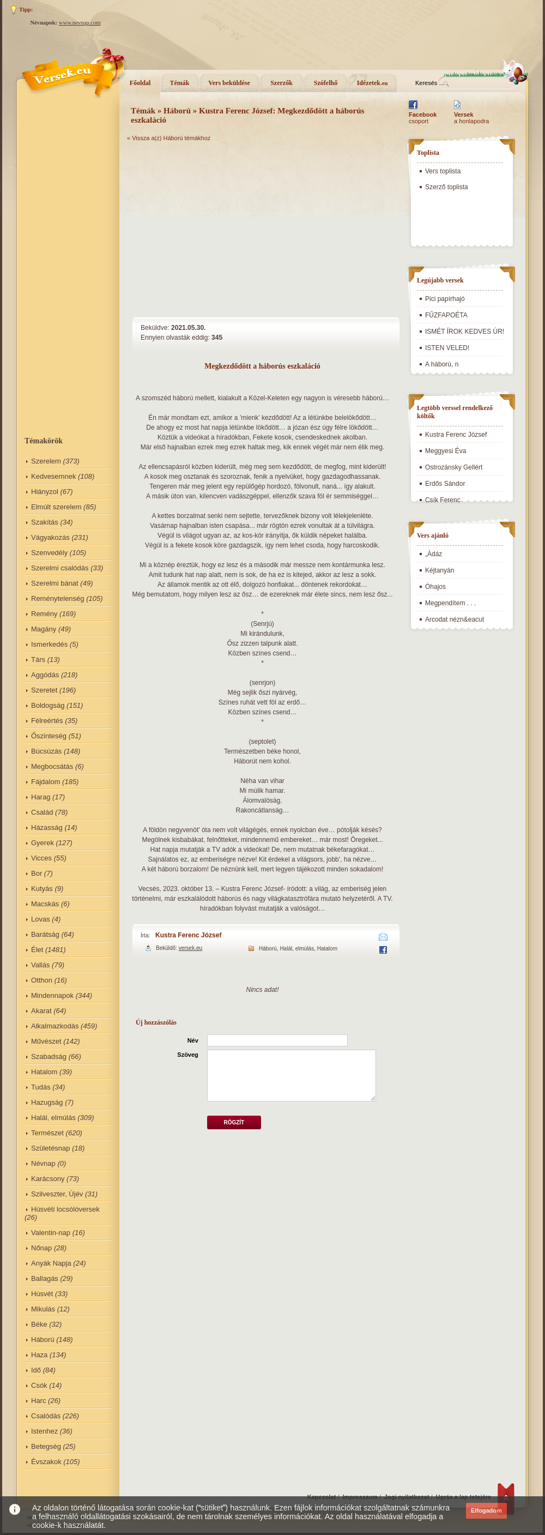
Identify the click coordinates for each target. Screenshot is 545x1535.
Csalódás (45, 1416)
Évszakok (46, 1462)
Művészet (46, 1041)
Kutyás (42, 888)
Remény (44, 614)
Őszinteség (48, 736)
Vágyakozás (50, 537)
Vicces (41, 858)
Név (192, 1040)
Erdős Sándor (445, 483)
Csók (39, 1385)
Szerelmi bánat (54, 583)
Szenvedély (49, 553)
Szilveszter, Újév (57, 1194)
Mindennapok (52, 995)
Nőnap (41, 1248)
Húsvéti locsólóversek (65, 1209)
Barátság (45, 934)
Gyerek (42, 843)
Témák (180, 83)
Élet (37, 950)
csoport (423, 117)
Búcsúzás (46, 751)
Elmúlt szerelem (56, 507)
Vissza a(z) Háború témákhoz (171, 138)
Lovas (40, 919)
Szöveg (187, 1054)
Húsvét (42, 1294)
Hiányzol (44, 491)
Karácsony (47, 1179)
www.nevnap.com (80, 23)
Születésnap (50, 1148)
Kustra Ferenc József (188, 935)
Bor (36, 873)
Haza (39, 1355)
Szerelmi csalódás (60, 568)
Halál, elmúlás (53, 1117)
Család (42, 812)
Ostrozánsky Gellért (453, 467)
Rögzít (233, 1122)
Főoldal (140, 83)
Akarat (41, 1011)
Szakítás (44, 522)
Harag (40, 797)
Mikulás (43, 1309)
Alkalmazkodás (54, 1026)
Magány (43, 629)
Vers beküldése (229, 83)
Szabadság (48, 1056)
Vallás (40, 965)
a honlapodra (471, 117)
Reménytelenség (57, 598)
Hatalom (44, 1072)
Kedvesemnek (53, 476)
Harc (38, 1400)
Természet (47, 1133)
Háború (43, 1339)
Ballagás (44, 1278)
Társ (38, 659)
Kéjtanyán (439, 570)
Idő (36, 1370)
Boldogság (47, 705)
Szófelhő (325, 83)
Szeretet (44, 690)
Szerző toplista (446, 187)
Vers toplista (443, 171)
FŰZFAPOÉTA (446, 315)
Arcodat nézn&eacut (454, 619)
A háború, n (441, 364)
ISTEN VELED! (447, 348)
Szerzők (281, 83)
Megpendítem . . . (450, 603)
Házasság (47, 827)
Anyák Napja (51, 1263)
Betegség (46, 1446)
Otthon (41, 980)
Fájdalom (45, 782)
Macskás (45, 904)
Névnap (43, 1163)
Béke (39, 1324)
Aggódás (45, 675)
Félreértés (47, 721)
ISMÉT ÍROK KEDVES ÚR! (464, 331)
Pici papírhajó (445, 299)
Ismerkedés (49, 644)
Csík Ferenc (443, 500)
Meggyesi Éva (445, 451)
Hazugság (47, 1102)
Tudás (41, 1087)
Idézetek (372, 83)
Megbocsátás (52, 766)
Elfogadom (486, 1510)
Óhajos (435, 587)
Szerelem (46, 461)
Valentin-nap (50, 1233)
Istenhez (44, 1431)
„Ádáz (433, 554)
